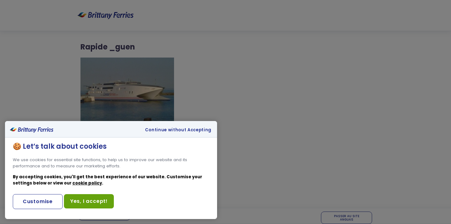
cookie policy (87, 183)
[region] (111, 170)
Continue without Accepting (178, 130)
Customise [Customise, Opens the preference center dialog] (38, 201)
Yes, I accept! (89, 201)
